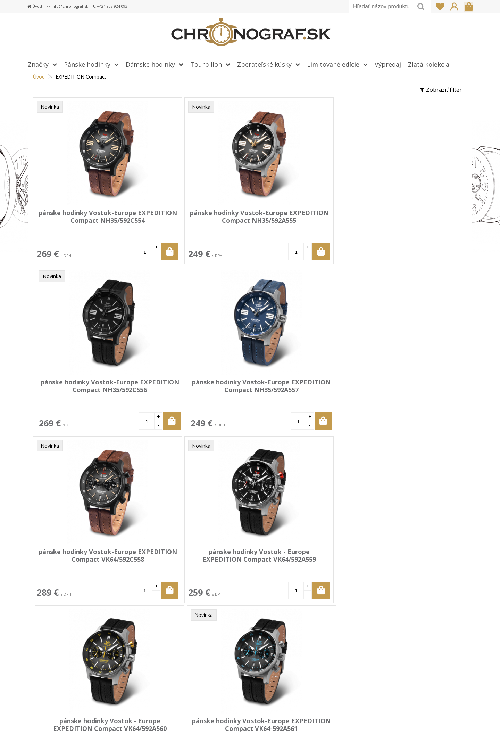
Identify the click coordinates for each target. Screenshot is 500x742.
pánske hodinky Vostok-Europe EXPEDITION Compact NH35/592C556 (297, 220)
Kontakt (195, 697)
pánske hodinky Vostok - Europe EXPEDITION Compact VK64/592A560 (297, 389)
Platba (193, 637)
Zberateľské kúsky (264, 64)
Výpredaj (388, 64)
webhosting (379, 728)
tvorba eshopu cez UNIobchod (329, 728)
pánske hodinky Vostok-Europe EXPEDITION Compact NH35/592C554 (85, 220)
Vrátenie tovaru (205, 657)
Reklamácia (199, 667)
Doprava (196, 647)
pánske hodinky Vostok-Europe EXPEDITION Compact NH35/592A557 (404, 220)
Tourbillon (206, 64)
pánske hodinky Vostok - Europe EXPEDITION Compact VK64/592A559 (191, 389)
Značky (38, 64)
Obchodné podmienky (213, 677)
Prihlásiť (454, 6)
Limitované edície (333, 64)
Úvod (37, 6)
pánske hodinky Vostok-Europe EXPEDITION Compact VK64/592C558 (85, 389)
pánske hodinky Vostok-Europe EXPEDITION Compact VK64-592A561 (404, 389)
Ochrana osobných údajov (218, 687)
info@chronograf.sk (69, 6)
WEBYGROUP (436, 728)
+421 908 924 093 (367, 637)
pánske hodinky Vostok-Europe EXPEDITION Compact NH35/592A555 (191, 220)
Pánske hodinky (87, 64)
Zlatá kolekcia (428, 64)
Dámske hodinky (150, 64)
